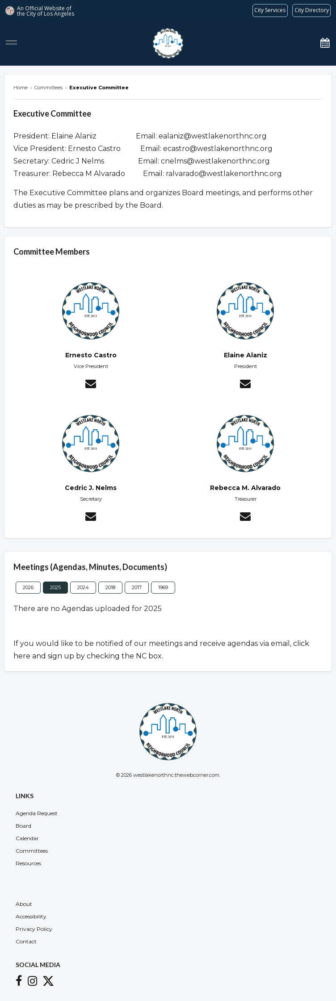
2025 (55, 587)
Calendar (27, 838)
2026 (28, 587)
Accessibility (31, 916)
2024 (83, 587)
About (24, 903)
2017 (137, 587)
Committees (32, 850)
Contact (26, 941)
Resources (28, 863)
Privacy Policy (34, 929)
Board (23, 825)
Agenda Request (37, 813)
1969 (163, 587)
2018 (110, 587)
